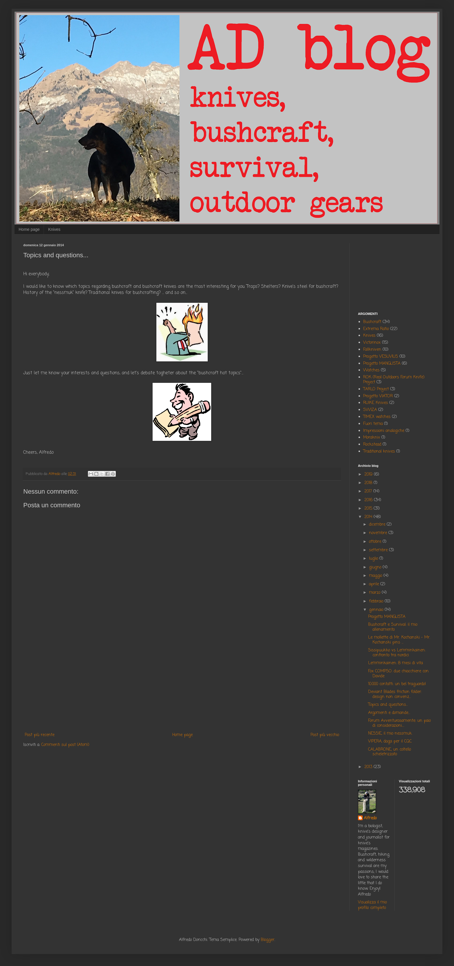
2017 (368, 491)
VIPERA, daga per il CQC (390, 741)
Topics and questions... (388, 705)
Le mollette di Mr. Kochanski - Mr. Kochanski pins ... (399, 640)
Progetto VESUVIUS (380, 357)
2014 (369, 517)
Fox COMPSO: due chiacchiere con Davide (398, 673)
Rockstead (372, 445)
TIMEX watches (377, 417)
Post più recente (39, 735)
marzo (375, 593)
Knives (54, 229)
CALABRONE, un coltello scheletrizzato (389, 752)
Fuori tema (373, 424)
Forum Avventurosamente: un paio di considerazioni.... (399, 723)
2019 (369, 475)
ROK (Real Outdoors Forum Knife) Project (394, 379)
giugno (376, 567)
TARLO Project (376, 389)
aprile (374, 584)
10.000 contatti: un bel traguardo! (397, 684)
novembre (379, 533)
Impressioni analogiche (383, 431)
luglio (374, 559)
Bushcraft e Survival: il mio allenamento (392, 627)
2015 (369, 509)
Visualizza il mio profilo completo (372, 905)
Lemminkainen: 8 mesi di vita (395, 663)
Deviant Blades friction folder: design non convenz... (395, 694)
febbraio (377, 601)
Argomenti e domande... (389, 713)
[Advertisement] (182, 683)
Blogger (267, 940)
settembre (379, 550)
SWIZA (370, 410)
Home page (29, 229)
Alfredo (370, 818)
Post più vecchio (325, 735)
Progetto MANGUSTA (381, 364)
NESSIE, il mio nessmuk (390, 734)
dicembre (378, 525)
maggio (376, 576)
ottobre (376, 542)
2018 (369, 483)
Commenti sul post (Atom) (65, 745)
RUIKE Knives (375, 403)
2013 (369, 767)
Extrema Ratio (376, 329)
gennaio (377, 610)
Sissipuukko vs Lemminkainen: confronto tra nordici (396, 652)
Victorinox (372, 343)
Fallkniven (372, 350)
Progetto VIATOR (378, 396)
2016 (369, 500)
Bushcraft (372, 322)
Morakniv (371, 438)
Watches (371, 370)
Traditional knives (379, 452)
